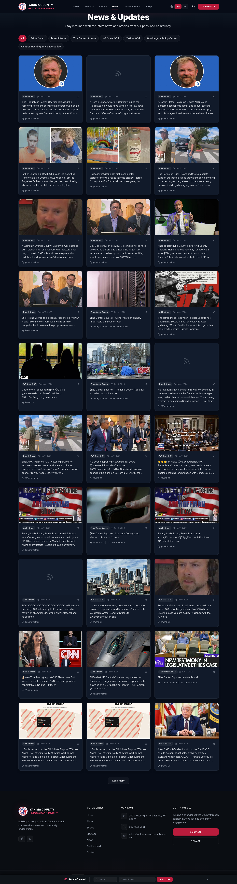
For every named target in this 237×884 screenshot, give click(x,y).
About (89, 6)
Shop (149, 6)
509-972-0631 (137, 826)
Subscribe (164, 879)
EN (178, 6)
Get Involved (132, 6)
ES (184, 6)
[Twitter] (30, 839)
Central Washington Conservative (41, 46)
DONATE (208, 6)
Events (103, 6)
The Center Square (84, 38)
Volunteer (195, 831)
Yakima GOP (133, 38)
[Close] (207, 879)
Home (76, 6)
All (22, 38)
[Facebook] (21, 839)
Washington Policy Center (162, 38)
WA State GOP (111, 38)
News (115, 7)
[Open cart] (193, 7)
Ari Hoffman (37, 38)
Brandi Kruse (58, 38)
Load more (118, 780)
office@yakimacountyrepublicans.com (148, 836)
